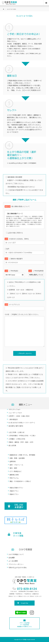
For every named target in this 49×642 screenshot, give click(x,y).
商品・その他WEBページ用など (20, 481)
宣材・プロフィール (16, 465)
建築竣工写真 (14, 475)
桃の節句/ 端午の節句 (16, 426)
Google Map (24, 603)
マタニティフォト (15, 409)
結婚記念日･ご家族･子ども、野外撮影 (22, 455)
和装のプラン (14, 494)
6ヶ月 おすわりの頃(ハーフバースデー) (22, 422)
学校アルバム (14, 478)
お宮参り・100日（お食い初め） (20, 416)
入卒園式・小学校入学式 (17, 439)
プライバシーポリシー (16, 564)
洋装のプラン (14, 491)
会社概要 (12, 557)
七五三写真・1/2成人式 (16, 432)
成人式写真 (12, 445)
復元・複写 (13, 468)
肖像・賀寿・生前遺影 (17, 458)
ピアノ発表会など (16, 471)
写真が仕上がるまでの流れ (18, 567)
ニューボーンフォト (15, 413)
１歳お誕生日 (13, 419)
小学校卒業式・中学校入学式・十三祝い (22, 435)
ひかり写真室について (16, 554)
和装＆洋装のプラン (16, 487)
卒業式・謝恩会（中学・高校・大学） (21, 442)
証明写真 (13, 461)
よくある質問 (13, 561)
